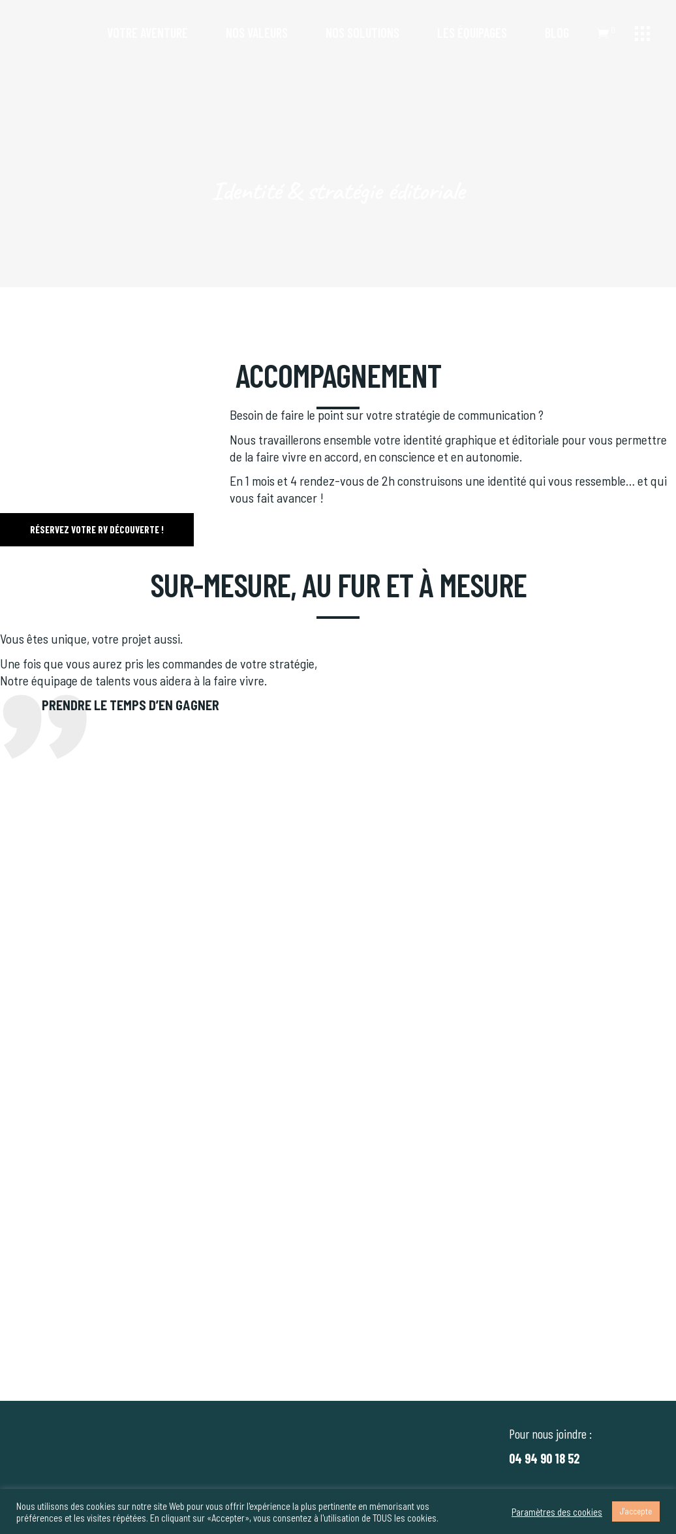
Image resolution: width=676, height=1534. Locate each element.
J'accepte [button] (636, 1511)
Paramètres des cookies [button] (557, 1512)
